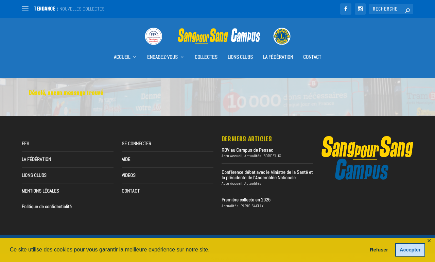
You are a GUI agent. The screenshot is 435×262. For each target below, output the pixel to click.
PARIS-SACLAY (252, 205)
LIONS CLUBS (34, 174)
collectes (206, 48)
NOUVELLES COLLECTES (82, 9)
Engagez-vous (162, 48)
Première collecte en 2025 (246, 199)
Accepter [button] (410, 249)
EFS (25, 143)
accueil (122, 48)
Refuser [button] (379, 249)
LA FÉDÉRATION (278, 48)
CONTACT (312, 48)
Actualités (252, 155)
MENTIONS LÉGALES (40, 190)
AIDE (126, 158)
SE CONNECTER (136, 143)
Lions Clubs (240, 48)
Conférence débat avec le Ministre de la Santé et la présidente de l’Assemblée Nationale (267, 173)
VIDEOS (129, 174)
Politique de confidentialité (47, 205)
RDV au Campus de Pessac (247, 149)
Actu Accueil (232, 155)
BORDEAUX (272, 155)
